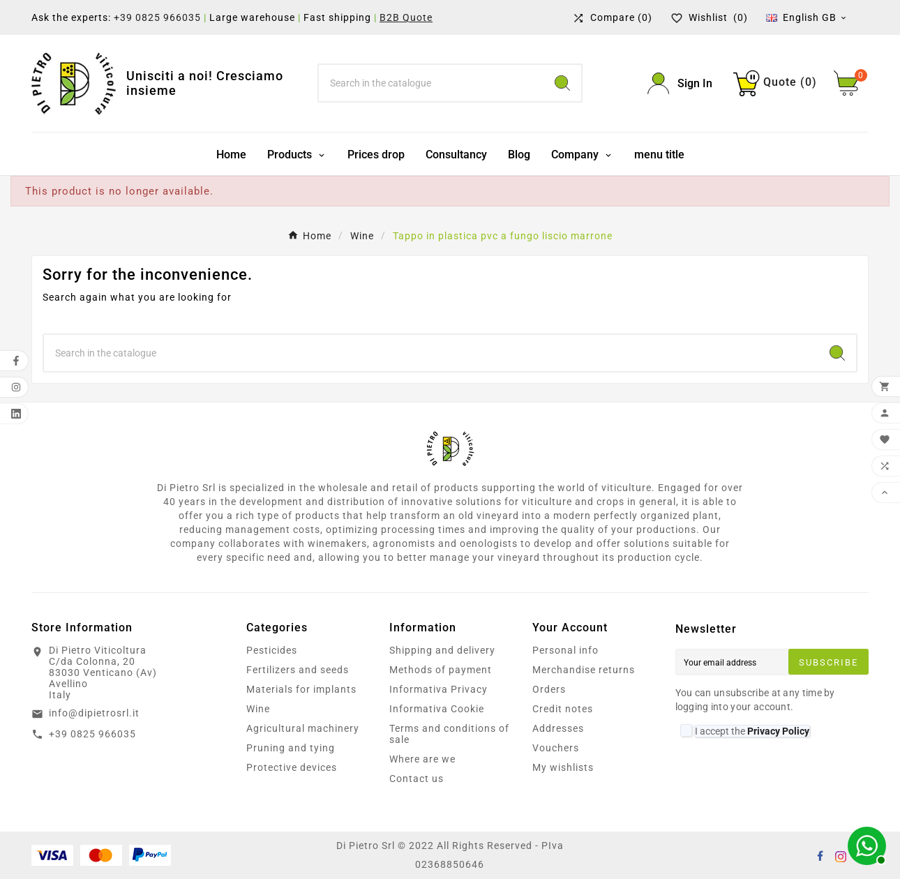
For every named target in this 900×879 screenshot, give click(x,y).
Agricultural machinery (302, 728)
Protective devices (291, 767)
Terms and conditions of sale (449, 734)
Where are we (422, 759)
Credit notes (562, 708)
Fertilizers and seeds (297, 669)
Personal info (565, 650)
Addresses (558, 728)
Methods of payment (440, 669)
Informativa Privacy (438, 689)
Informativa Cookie (436, 708)
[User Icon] (679, 83)
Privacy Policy (778, 731)
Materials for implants (301, 689)
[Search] (431, 83)
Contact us (416, 778)
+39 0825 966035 (157, 17)
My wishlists (563, 767)
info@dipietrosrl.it (94, 713)
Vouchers (555, 747)
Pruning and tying (290, 747)
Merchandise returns (583, 669)
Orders (549, 689)
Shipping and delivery (442, 650)
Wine (258, 708)
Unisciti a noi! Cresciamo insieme (204, 83)
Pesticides (271, 650)
